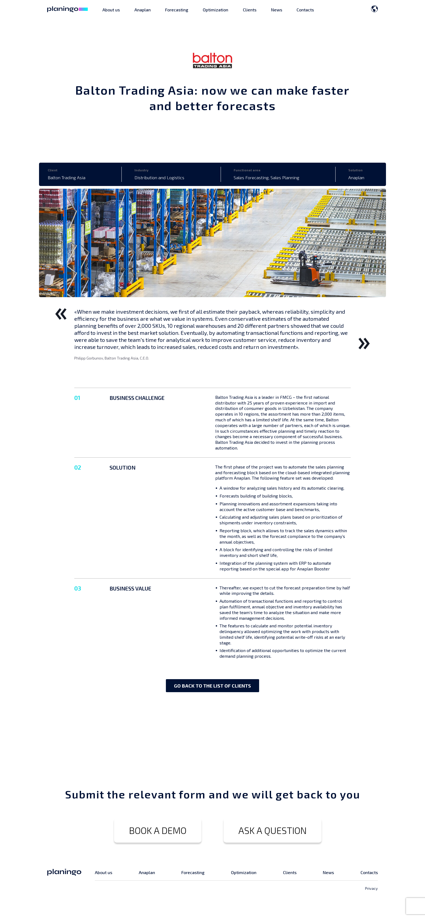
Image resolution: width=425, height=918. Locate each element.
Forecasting (176, 9)
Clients (249, 9)
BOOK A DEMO (157, 830)
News (276, 9)
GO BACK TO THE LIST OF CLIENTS (212, 686)
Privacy (371, 888)
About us (111, 9)
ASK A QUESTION (273, 830)
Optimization (215, 9)
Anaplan (142, 9)
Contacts (305, 9)
